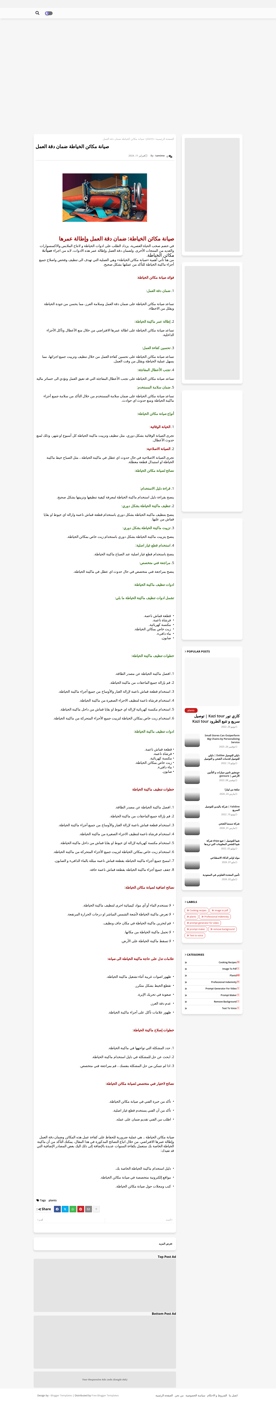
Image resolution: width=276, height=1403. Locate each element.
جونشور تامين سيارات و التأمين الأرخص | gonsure (223, 774)
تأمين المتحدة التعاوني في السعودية (221, 875)
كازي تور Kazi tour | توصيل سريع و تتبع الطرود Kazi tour (216, 718)
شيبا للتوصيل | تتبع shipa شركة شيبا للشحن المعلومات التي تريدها (222, 842)
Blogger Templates (61, 1395)
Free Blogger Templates (105, 1395)
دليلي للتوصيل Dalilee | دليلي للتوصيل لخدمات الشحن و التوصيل (222, 757)
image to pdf (221, 910)
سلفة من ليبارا (232, 789)
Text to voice (196, 935)
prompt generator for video (204, 923)
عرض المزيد (165, 1243)
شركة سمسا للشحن (229, 823)
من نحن (179, 1395)
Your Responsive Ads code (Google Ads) (104, 1379)
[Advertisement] (138, 48)
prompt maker (197, 929)
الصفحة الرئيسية (165, 139)
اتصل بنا (233, 1395)
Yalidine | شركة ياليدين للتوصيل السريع (222, 808)
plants (150, 139)
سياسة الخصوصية (195, 1395)
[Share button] (96, 1209)
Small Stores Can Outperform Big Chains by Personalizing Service (222, 739)
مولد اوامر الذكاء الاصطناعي (225, 857)
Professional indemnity (216, 916)
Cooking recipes (198, 910)
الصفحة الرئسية (164, 1395)
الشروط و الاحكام (217, 1395)
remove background (224, 929)
